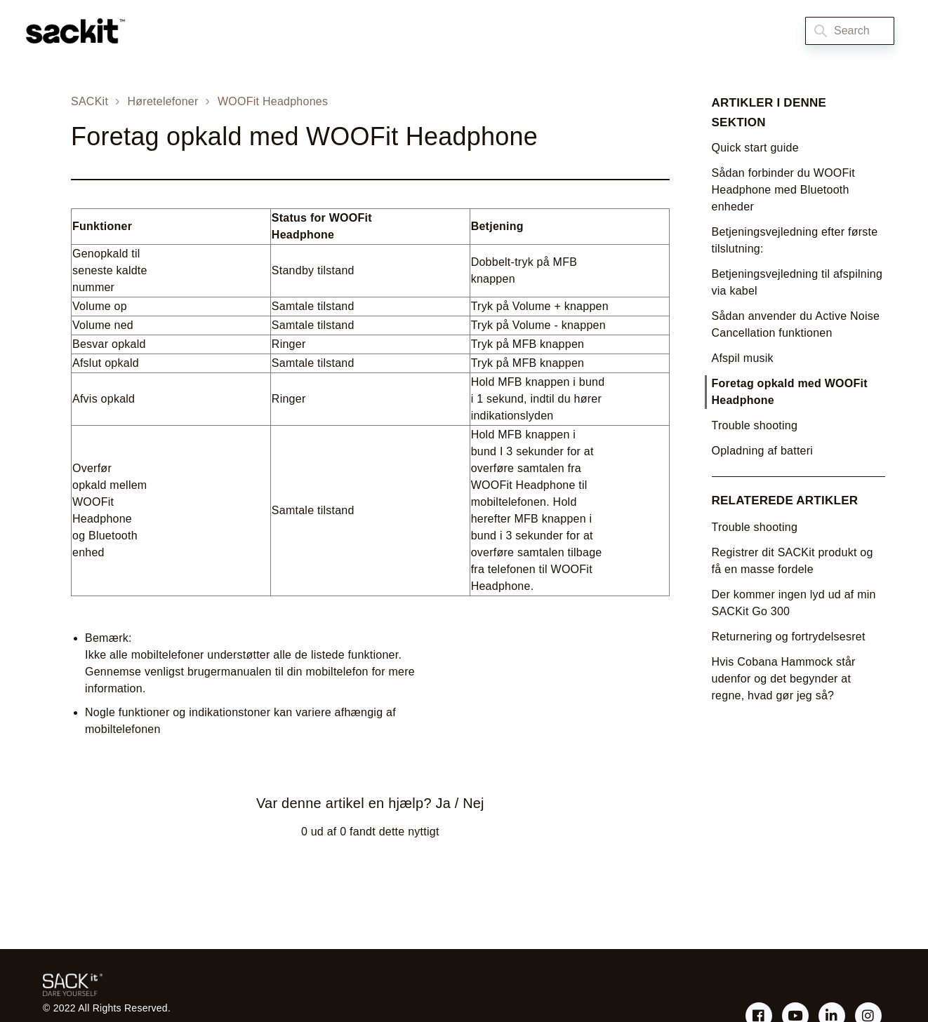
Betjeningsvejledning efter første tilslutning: (795, 240)
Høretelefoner (163, 101)
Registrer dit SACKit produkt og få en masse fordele (792, 560)
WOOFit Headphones (273, 101)
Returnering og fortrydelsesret (789, 637)
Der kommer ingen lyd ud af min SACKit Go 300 (794, 603)
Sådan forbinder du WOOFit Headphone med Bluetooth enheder (784, 190)
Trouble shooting (755, 425)
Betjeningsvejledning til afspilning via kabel (797, 282)
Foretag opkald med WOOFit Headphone (790, 391)
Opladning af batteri (763, 451)
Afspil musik (743, 358)
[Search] (849, 31)
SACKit (89, 101)
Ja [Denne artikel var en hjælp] (443, 803)
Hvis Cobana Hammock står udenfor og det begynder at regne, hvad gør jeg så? (784, 678)
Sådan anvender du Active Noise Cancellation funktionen (796, 324)
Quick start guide (755, 148)
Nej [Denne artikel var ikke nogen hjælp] (473, 803)
